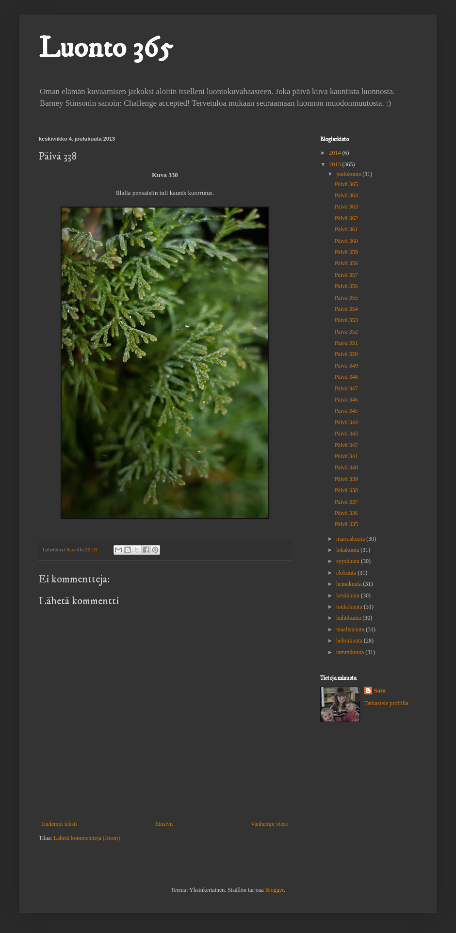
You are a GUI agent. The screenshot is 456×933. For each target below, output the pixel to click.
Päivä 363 (346, 206)
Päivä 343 (346, 433)
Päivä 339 (346, 479)
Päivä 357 (346, 275)
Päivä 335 (346, 524)
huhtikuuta (349, 617)
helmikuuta (350, 640)
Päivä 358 (346, 263)
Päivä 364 (346, 195)
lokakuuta (348, 550)
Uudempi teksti (59, 823)
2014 (335, 152)
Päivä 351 (346, 342)
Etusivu (164, 823)
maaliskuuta (351, 629)
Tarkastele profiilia (386, 703)
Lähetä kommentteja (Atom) (87, 838)
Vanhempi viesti (270, 823)
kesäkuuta (348, 595)
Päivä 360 (346, 241)
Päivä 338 (346, 490)
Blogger (274, 889)
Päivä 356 (346, 286)
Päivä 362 (346, 218)
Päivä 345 (346, 410)
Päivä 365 (346, 184)
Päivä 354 (346, 309)
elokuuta (347, 572)
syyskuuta (348, 561)
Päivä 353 (346, 320)
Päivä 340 (346, 467)
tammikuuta (350, 652)
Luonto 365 (106, 48)
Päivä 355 (346, 297)
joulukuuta (349, 174)
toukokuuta (350, 606)
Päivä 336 (346, 513)
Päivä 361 (346, 229)
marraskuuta (351, 538)
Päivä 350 (346, 354)
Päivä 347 (346, 388)
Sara (380, 690)
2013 (335, 164)
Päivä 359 (346, 252)
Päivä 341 (346, 456)
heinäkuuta (349, 583)
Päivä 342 (346, 445)
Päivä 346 (346, 399)
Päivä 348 (346, 376)
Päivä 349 (346, 365)
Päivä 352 (346, 331)
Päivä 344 (346, 422)
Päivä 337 (346, 502)
